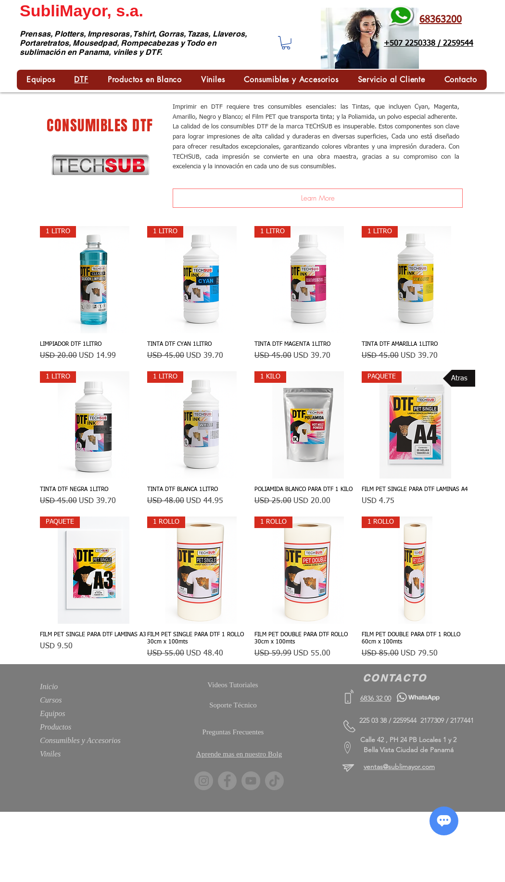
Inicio (49, 686)
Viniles (50, 754)
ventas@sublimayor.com (399, 766)
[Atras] (459, 378)
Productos (55, 727)
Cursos (51, 700)
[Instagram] (203, 780)
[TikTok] (274, 780)
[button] (286, 43)
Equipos (52, 713)
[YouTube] (250, 780)
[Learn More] (318, 198)
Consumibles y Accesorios (80, 740)
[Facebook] (227, 780)
